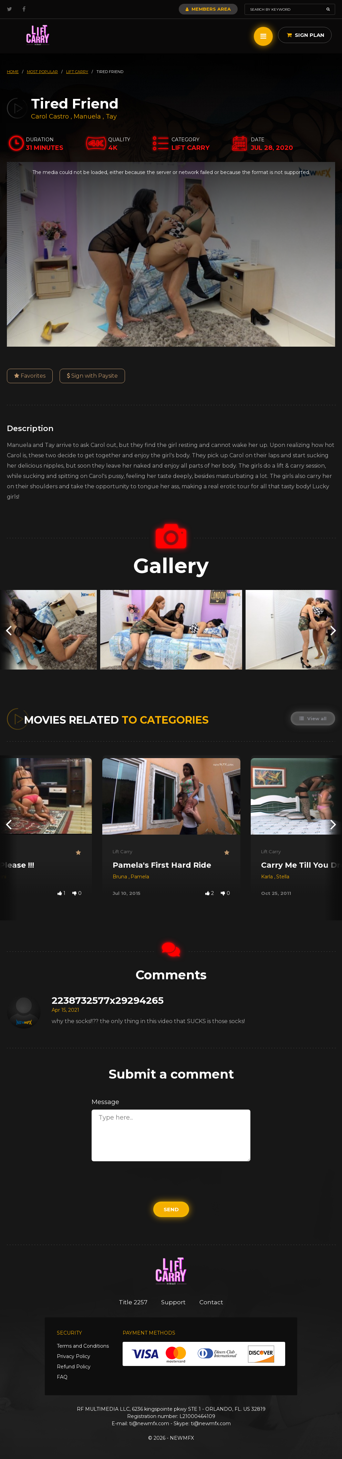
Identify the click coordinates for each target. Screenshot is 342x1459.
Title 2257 (133, 1302)
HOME (13, 71)
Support (173, 1302)
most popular (42, 71)
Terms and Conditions (83, 1346)
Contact (211, 1302)
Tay (111, 116)
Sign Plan (305, 35)
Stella (282, 877)
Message (105, 1102)
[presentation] (8, 630)
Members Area (208, 9)
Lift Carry (122, 851)
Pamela (140, 877)
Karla (267, 877)
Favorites (29, 376)
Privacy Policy (73, 1356)
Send (171, 1209)
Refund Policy (74, 1367)
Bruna (120, 877)
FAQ (62, 1377)
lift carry (77, 71)
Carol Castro (50, 116)
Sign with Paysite (92, 376)
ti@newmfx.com (149, 1423)
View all (313, 718)
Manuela (88, 116)
